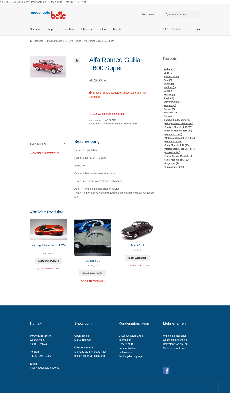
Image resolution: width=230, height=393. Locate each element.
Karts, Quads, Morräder (179, 156)
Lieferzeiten (125, 352)
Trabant (169, 69)
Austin (169, 98)
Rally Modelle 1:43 (177, 159)
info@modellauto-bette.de (44, 367)
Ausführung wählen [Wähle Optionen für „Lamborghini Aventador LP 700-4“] (48, 261)
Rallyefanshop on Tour (175, 344)
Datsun (169, 109)
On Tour (102, 29)
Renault (169, 116)
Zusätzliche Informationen (44, 153)
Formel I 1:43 (173, 141)
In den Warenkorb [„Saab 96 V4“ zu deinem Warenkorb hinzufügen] (137, 258)
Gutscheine (69, 29)
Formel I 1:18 (173, 134)
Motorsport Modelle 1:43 (180, 149)
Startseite (35, 29)
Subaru (169, 94)
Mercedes (171, 112)
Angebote (172, 163)
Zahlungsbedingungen (131, 356)
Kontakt (116, 29)
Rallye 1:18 (171, 76)
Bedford (170, 87)
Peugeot (170, 105)
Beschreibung (38, 143)
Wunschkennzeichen (175, 335)
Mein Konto (148, 14)
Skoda (169, 83)
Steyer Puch (172, 101)
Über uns (86, 29)
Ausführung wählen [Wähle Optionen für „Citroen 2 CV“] (92, 273)
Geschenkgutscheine (177, 120)
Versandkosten (127, 348)
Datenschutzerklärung (131, 335)
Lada (168, 73)
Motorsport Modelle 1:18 (180, 138)
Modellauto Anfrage (174, 348)
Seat (168, 80)
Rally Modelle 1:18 (177, 145)
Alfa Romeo (75, 41)
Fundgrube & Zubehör (179, 123)
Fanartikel (172, 152)
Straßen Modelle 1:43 (179, 127)
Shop (50, 29)
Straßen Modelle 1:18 (56, 41)
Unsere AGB (126, 344)
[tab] (48, 144)
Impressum (125, 340)
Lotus (168, 91)
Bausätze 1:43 (174, 167)
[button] (107, 114)
